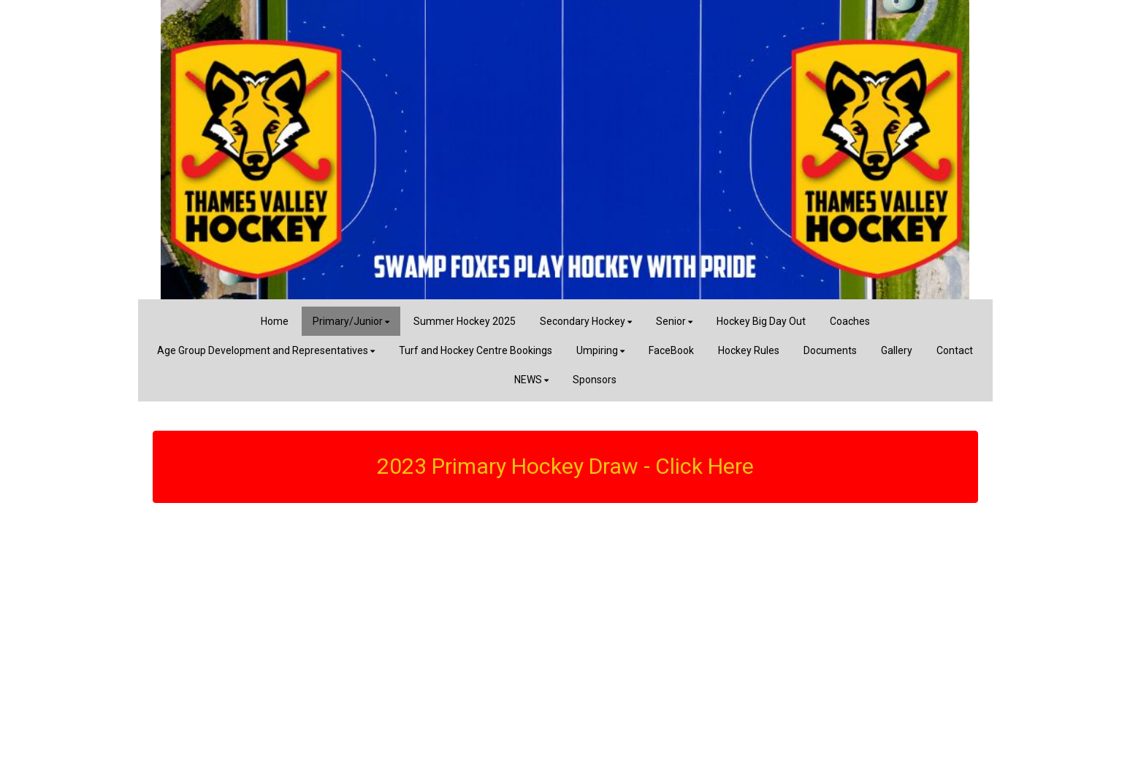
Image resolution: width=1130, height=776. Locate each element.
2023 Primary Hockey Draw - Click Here (565, 466)
